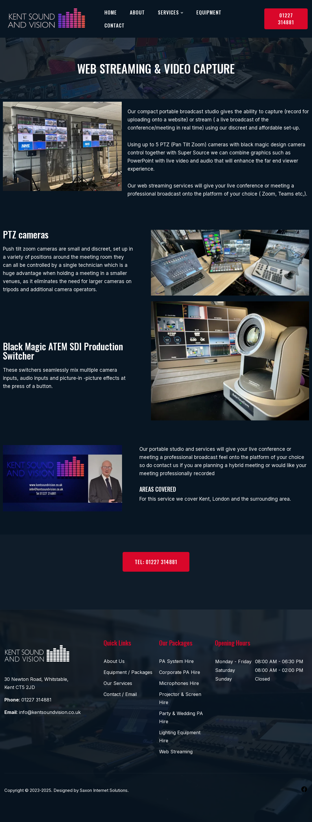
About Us (114, 661)
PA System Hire (176, 661)
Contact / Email (120, 694)
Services (168, 12)
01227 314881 (286, 19)
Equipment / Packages (128, 672)
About (137, 12)
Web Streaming (176, 751)
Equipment (208, 12)
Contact (114, 25)
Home (110, 12)
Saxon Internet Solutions (104, 790)
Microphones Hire (179, 683)
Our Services (118, 683)
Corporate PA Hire (179, 672)
